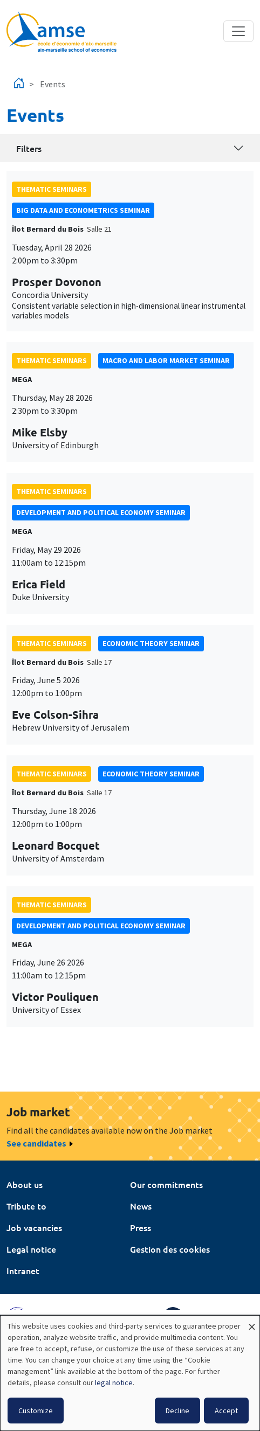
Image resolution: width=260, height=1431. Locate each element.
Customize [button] (35, 1410)
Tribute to (26, 1206)
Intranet (22, 1270)
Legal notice (31, 1249)
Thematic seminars (51, 189)
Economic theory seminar (151, 643)
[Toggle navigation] (238, 31)
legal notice (114, 1382)
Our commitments (166, 1184)
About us (24, 1184)
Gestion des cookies (170, 1249)
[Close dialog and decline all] (252, 1322)
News (141, 1206)
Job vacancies (34, 1227)
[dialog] (130, 1373)
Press (140, 1227)
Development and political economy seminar (101, 512)
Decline (177, 1410)
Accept (226, 1410)
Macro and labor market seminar (166, 360)
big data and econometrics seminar (83, 210)
